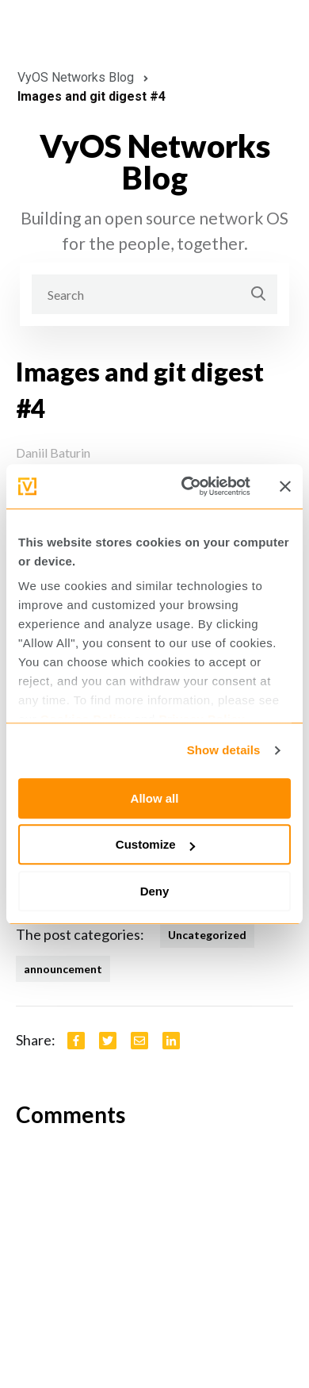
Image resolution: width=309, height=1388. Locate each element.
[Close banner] (285, 486)
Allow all (155, 798)
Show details (224, 750)
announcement (63, 969)
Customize (155, 844)
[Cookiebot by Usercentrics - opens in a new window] (187, 486)
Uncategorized (207, 934)
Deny (155, 891)
